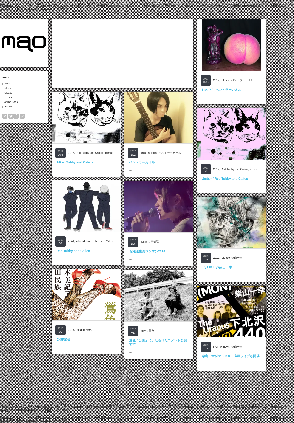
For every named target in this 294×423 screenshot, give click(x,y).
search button (35, 116)
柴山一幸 (249, 257)
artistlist (166, 152)
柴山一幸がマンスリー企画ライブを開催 (244, 356)
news (20, 83)
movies (21, 97)
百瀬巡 (168, 241)
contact (21, 106)
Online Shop (24, 101)
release (21, 92)
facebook (29, 116)
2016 (229, 257)
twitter (24, 116)
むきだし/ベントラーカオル (234, 89)
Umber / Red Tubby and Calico (238, 178)
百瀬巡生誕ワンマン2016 (160, 251)
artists (20, 88)
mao (17, 129)
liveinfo (158, 241)
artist (157, 152)
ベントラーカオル (255, 80)
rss (17, 116)
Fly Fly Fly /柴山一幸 (230, 267)
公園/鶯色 (76, 339)
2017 (229, 80)
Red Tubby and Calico (102, 152)
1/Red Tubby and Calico (88, 162)
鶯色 (102, 330)
